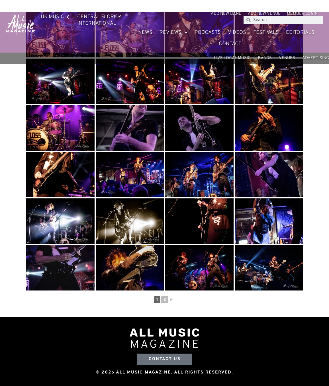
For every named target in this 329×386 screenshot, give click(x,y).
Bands (265, 58)
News (145, 32)
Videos (237, 32)
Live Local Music (232, 58)
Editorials (300, 32)
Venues (287, 58)
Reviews (173, 33)
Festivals (266, 32)
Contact (230, 44)
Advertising (315, 58)
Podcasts (208, 32)
